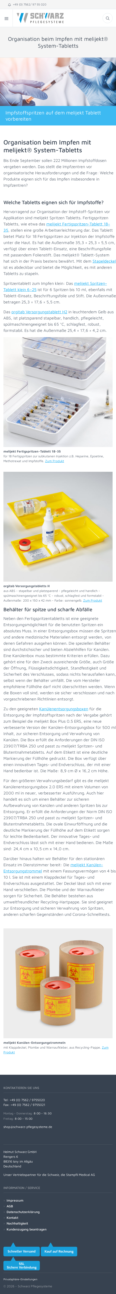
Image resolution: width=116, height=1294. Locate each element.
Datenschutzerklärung (23, 1212)
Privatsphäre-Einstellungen (20, 1279)
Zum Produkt (54, 461)
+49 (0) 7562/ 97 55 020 (27, 4)
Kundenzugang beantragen (26, 1229)
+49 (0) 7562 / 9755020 (27, 1100)
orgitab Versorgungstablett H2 (39, 311)
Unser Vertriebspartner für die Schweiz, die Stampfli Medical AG (49, 1175)
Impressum (15, 1200)
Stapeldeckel (104, 261)
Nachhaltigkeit (17, 1223)
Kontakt (12, 1217)
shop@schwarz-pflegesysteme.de (27, 1127)
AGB (10, 1206)
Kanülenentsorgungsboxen (63, 708)
